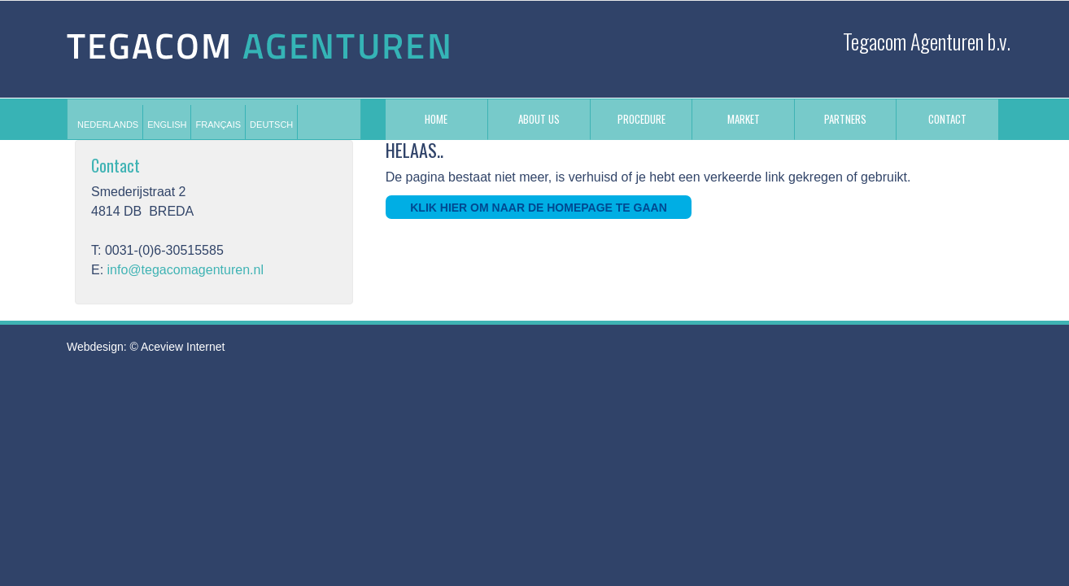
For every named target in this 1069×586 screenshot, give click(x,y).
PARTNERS (845, 119)
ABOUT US (539, 119)
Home (436, 119)
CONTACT (947, 119)
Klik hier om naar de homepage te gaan (538, 207)
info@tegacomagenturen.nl (185, 270)
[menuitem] (107, 124)
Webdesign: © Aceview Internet (146, 346)
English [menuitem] (166, 124)
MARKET (743, 119)
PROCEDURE (641, 119)
